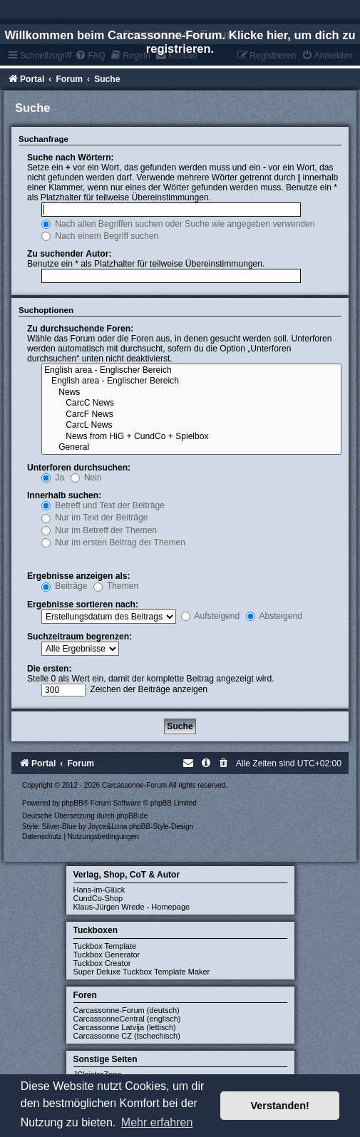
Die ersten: (49, 669)
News (191, 392)
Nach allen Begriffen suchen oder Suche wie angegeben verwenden (178, 224)
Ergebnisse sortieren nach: (82, 604)
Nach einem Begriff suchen (99, 236)
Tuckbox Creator (102, 963)
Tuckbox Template (105, 946)
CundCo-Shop (98, 898)
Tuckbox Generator (106, 954)
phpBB (72, 803)
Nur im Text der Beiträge (94, 518)
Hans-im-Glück (99, 889)
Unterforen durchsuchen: (78, 468)
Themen (116, 586)
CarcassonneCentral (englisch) (127, 1018)
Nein (86, 478)
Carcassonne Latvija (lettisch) (124, 1027)
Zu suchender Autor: (69, 254)
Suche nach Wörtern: (70, 158)
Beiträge (64, 586)
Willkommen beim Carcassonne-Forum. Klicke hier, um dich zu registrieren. (179, 42)
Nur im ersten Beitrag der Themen (113, 542)
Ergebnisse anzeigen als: (78, 576)
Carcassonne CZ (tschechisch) (126, 1035)
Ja (52, 478)
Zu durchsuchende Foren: (80, 329)
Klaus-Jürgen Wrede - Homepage (131, 906)
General (191, 447)
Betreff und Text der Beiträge (103, 505)
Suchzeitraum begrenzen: (79, 637)
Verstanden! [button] (280, 1105)
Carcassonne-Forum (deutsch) (126, 1010)
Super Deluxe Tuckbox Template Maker (141, 971)
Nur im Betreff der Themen (99, 530)
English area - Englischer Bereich (191, 370)
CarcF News (191, 415)
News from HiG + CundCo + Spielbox (191, 437)
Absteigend (274, 616)
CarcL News (191, 425)
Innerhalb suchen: (64, 495)
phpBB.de (132, 816)
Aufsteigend (210, 616)
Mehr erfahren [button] (157, 1122)
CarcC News (191, 403)
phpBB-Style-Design (161, 826)
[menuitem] (224, 763)
